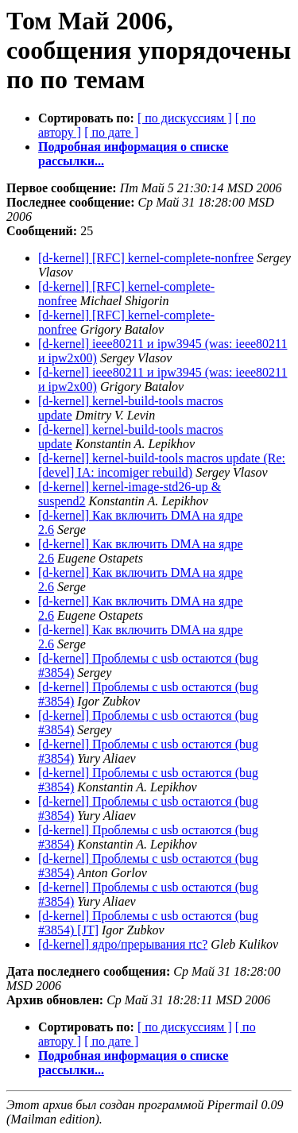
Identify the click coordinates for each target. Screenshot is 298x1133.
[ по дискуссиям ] (184, 118)
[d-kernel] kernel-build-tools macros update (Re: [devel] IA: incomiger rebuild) (161, 465)
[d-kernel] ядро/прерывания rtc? (122, 944)
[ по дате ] (111, 132)
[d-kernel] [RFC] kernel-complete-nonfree (145, 258)
